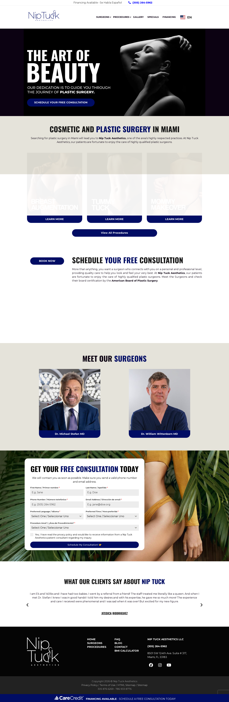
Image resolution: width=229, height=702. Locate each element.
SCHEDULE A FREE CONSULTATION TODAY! (147, 698)
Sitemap (143, 685)
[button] (27, 605)
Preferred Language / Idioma (45, 511)
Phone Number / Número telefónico (49, 499)
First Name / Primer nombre (45, 487)
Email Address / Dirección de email (104, 499)
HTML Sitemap (126, 685)
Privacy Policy (89, 685)
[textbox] (53, 516)
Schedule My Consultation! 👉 (85, 544)
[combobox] (56, 516)
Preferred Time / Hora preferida (102, 511)
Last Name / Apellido (97, 487)
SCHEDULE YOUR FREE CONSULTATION (60, 102)
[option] (114, 604)
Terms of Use (107, 685)
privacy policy (64, 534)
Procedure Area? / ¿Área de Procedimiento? (52, 523)
